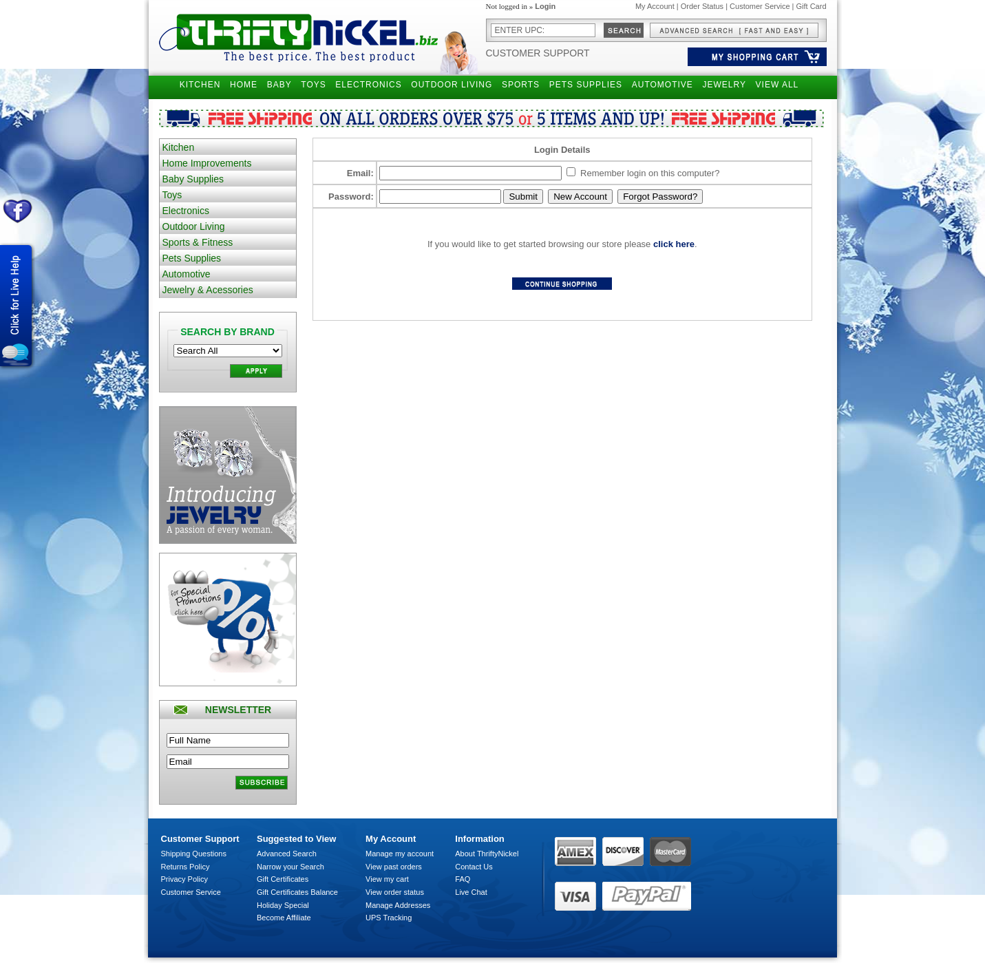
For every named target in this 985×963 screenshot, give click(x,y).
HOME (243, 84)
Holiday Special (283, 905)
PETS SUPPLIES (585, 84)
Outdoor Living (193, 226)
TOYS (313, 84)
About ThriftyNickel (486, 853)
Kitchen (178, 147)
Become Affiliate (284, 917)
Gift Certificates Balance (297, 892)
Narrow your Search (290, 867)
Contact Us (473, 867)
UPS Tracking (389, 917)
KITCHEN (200, 84)
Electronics (185, 210)
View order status (395, 892)
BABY (279, 84)
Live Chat (471, 892)
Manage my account (400, 853)
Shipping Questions (193, 853)
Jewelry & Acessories (207, 289)
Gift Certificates (282, 879)
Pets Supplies (192, 258)
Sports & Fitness (197, 242)
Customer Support (538, 53)
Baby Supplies (193, 178)
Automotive (186, 273)
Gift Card (811, 6)
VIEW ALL (777, 84)
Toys (172, 194)
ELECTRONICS (368, 84)
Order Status (702, 6)
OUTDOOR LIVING (451, 84)
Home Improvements (207, 163)
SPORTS (521, 84)
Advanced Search (287, 853)
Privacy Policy (184, 879)
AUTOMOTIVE (662, 84)
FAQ (462, 879)
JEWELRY (723, 84)
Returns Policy (185, 867)
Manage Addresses (398, 905)
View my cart (387, 879)
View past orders (394, 867)
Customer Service (760, 6)
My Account (655, 6)
